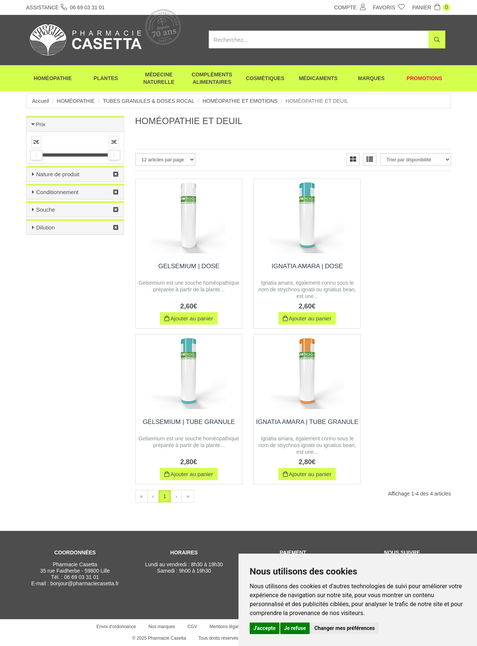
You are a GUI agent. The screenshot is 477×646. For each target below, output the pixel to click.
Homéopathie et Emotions (239, 101)
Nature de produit (57, 174)
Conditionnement (57, 192)
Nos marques (161, 626)
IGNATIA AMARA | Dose (293, 266)
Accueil (40, 101)
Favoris (389, 7)
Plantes (106, 78)
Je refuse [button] (295, 628)
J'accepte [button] (264, 628)
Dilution (45, 227)
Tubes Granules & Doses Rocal (149, 101)
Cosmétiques (265, 78)
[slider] (36, 155)
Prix (40, 124)
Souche (45, 209)
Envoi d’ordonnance (116, 626)
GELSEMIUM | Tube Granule (402, 266)
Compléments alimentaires (212, 78)
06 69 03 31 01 (81, 577)
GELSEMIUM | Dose (184, 266)
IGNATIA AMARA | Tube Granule (184, 425)
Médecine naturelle (158, 78)
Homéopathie (53, 78)
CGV (192, 626)
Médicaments (318, 78)
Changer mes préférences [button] (345, 628)
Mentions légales (226, 626)
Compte (350, 7)
